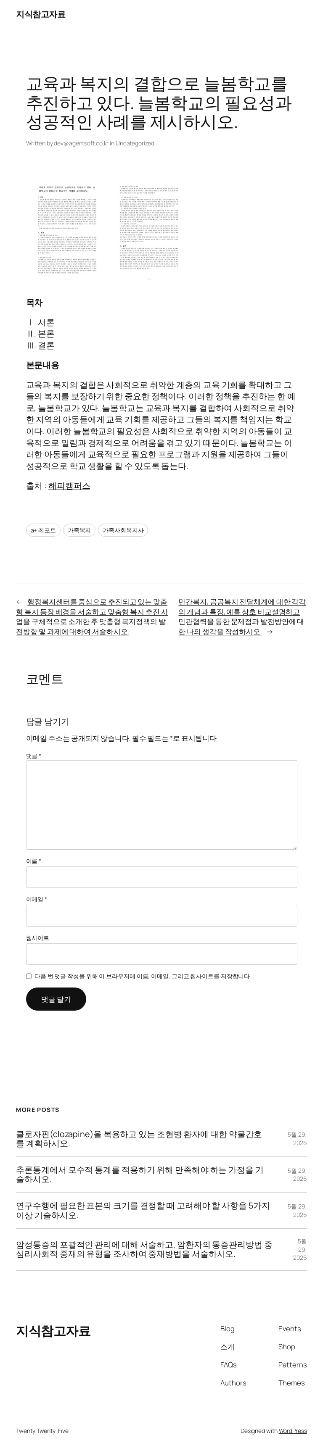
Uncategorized (135, 143)
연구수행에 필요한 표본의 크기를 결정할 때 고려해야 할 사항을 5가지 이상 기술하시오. (143, 1210)
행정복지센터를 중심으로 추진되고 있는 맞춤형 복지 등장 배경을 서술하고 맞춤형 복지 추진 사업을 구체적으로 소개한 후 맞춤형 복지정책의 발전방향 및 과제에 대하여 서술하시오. (92, 616)
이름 (34, 861)
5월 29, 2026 (297, 1138)
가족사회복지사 (123, 530)
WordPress (293, 1431)
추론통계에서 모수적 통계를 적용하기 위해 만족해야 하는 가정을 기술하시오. (139, 1174)
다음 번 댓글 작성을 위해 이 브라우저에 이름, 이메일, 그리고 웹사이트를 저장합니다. (142, 976)
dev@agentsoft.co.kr (81, 143)
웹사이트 (38, 938)
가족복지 (79, 530)
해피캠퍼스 (69, 485)
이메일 (37, 899)
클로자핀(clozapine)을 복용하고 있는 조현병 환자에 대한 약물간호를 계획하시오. (139, 1139)
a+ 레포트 (43, 530)
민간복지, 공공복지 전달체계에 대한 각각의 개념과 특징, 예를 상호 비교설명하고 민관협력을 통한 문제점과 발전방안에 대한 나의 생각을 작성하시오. (242, 616)
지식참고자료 (40, 14)
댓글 (34, 756)
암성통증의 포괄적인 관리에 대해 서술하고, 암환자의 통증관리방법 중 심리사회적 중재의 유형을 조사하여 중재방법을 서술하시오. (144, 1249)
